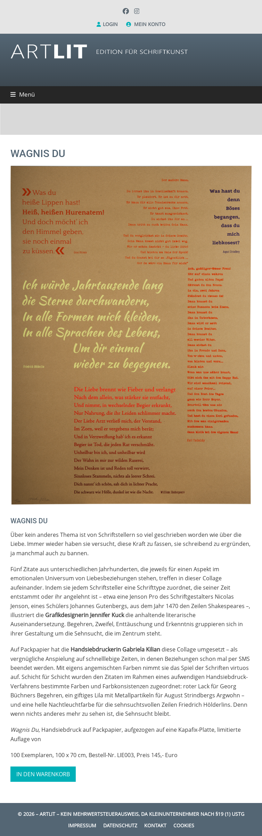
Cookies (183, 825)
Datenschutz (120, 825)
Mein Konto (149, 24)
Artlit (47, 814)
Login (110, 24)
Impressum (82, 825)
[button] (22, 94)
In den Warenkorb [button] (43, 774)
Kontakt (155, 825)
